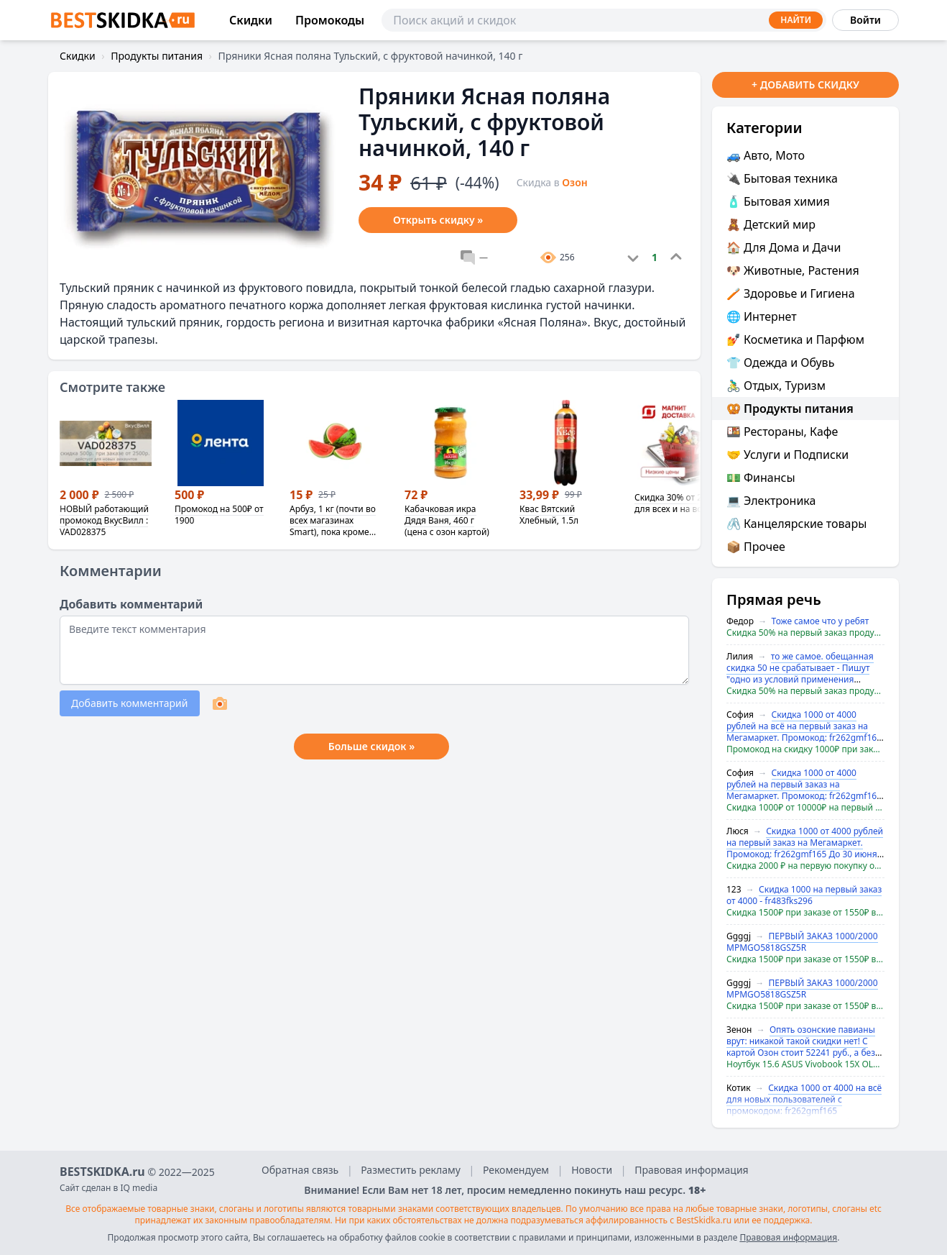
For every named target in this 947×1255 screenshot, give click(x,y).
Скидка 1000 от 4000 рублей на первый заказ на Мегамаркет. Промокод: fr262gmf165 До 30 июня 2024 (804, 790)
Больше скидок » (371, 746)
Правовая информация (691, 1170)
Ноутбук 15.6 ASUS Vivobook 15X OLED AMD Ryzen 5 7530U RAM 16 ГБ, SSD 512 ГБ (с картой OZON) (805, 1064)
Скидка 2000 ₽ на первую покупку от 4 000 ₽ (805, 866)
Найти (795, 20)
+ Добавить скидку (805, 84)
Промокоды (329, 20)
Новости (591, 1170)
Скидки (250, 20)
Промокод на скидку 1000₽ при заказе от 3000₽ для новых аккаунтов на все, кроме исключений (805, 749)
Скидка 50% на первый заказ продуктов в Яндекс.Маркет (805, 633)
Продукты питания (157, 56)
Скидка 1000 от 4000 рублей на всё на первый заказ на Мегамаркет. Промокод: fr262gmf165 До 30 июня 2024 (804, 731)
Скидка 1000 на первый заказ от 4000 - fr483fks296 (804, 895)
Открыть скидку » (438, 220)
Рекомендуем (516, 1170)
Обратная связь (300, 1170)
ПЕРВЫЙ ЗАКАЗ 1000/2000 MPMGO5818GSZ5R (802, 942)
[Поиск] (604, 20)
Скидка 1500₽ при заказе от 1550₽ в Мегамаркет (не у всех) (805, 912)
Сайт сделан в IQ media (108, 1188)
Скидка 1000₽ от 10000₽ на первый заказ (805, 807)
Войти (865, 20)
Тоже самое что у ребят (820, 621)
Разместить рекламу (411, 1170)
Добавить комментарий (129, 703)
